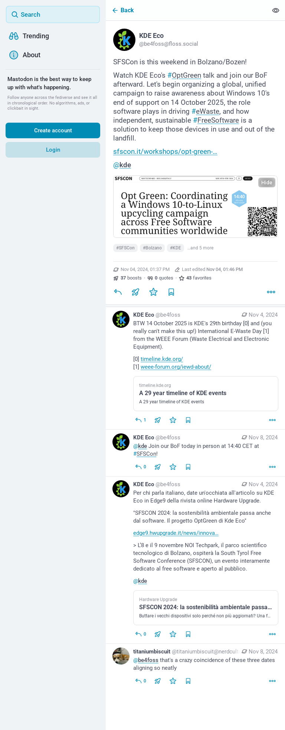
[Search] (53, 14)
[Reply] (117, 291)
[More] (270, 291)
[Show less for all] (276, 10)
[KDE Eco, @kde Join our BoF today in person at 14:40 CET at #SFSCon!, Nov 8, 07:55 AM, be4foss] (195, 453)
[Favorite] (153, 291)
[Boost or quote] (135, 291)
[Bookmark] (171, 291)
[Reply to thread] (140, 420)
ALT (268, 230)
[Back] (187, 10)
